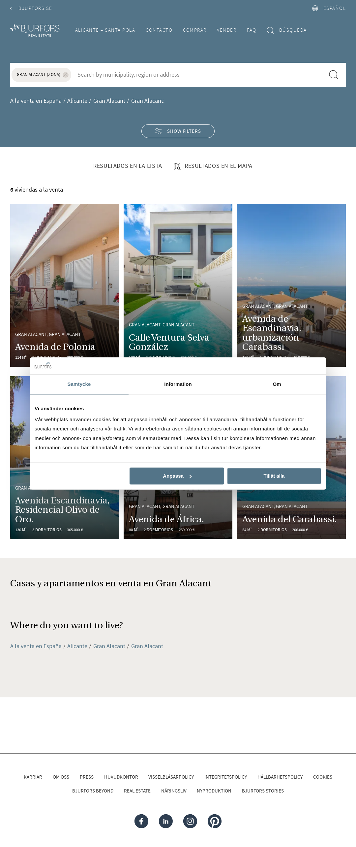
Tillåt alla (273, 476)
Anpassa (177, 476)
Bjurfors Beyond (92, 791)
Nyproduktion (214, 791)
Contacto (159, 30)
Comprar (195, 30)
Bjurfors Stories (263, 791)
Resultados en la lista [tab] (127, 165)
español (329, 8)
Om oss (61, 777)
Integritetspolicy (225, 777)
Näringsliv (174, 791)
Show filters (178, 131)
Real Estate (137, 791)
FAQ (251, 30)
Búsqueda (287, 30)
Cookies (322, 777)
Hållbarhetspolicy (280, 777)
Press (87, 777)
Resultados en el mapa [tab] (212, 166)
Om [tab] (277, 384)
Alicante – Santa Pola (105, 30)
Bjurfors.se (31, 8)
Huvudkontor (121, 777)
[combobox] (198, 74)
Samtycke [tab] (79, 384)
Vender (226, 30)
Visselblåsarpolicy (171, 777)
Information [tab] (178, 384)
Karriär (33, 777)
